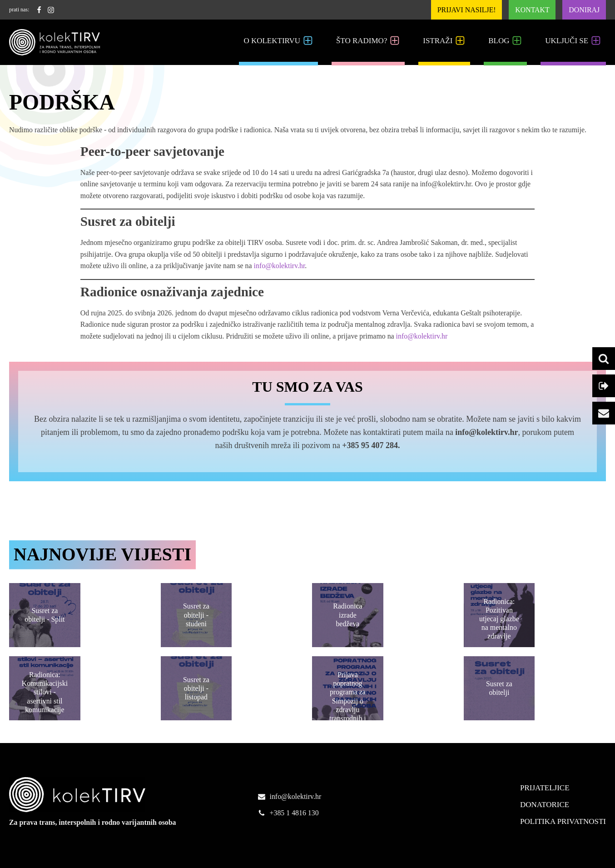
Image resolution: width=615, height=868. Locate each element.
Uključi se (573, 40)
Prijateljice (545, 787)
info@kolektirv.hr (279, 265)
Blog (505, 40)
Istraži (444, 40)
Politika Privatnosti (563, 821)
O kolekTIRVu (278, 40)
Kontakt (532, 10)
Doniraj (584, 10)
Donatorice (544, 804)
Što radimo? (368, 40)
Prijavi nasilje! (466, 10)
